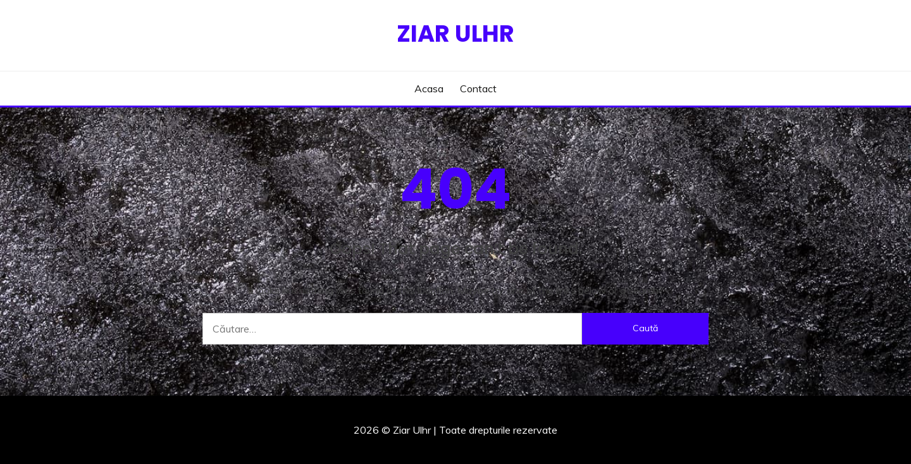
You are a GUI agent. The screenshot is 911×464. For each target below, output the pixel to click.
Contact (478, 88)
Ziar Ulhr (455, 33)
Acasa (428, 88)
